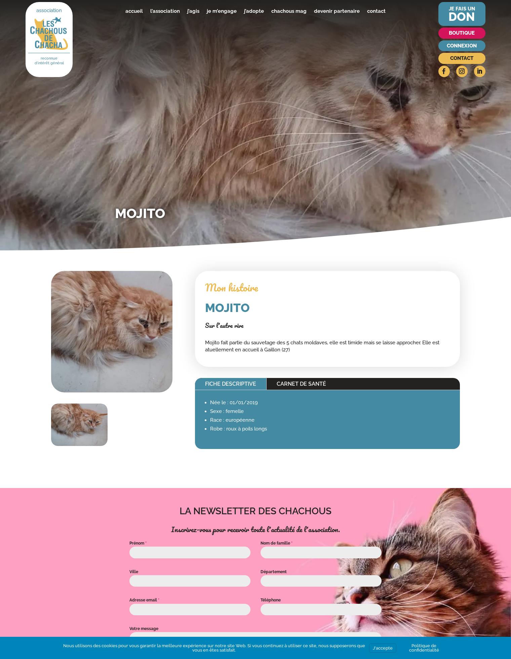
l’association (165, 11)
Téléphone (271, 600)
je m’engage (222, 11)
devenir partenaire (337, 11)
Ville (133, 571)
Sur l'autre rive (224, 325)
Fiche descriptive (230, 384)
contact (376, 11)
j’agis (193, 11)
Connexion (462, 46)
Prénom (138, 543)
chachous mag (289, 11)
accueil (134, 11)
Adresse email (144, 600)
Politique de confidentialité (424, 648)
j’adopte (254, 11)
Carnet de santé (301, 384)
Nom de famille (276, 543)
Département (274, 571)
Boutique (462, 33)
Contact (461, 58)
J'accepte (383, 648)
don (461, 17)
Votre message (143, 628)
